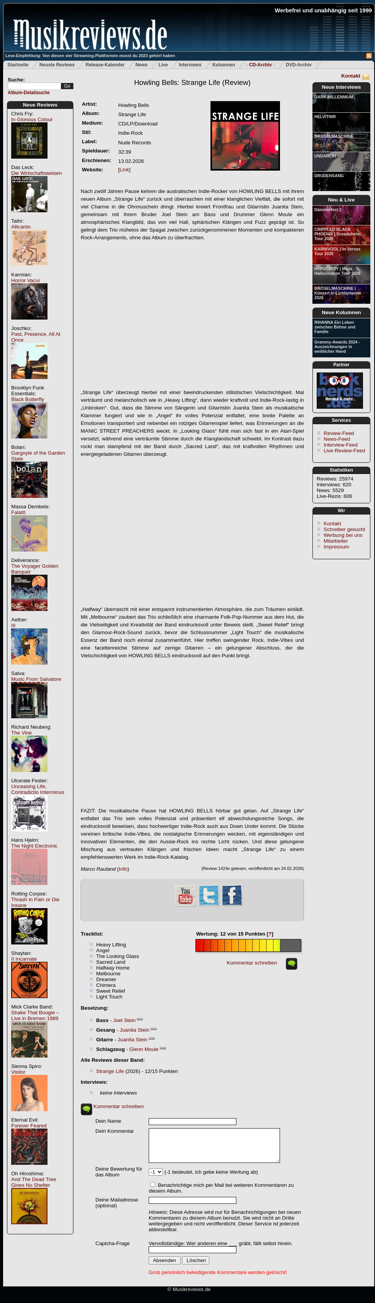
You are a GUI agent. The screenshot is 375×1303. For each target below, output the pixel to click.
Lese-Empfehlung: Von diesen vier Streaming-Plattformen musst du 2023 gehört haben (90, 55)
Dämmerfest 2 (327, 209)
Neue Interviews (341, 87)
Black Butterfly (27, 399)
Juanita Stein (134, 1030)
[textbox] (34, 86)
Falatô (18, 512)
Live (163, 65)
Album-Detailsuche (29, 92)
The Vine (21, 733)
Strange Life (110, 1071)
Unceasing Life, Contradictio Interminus (37, 789)
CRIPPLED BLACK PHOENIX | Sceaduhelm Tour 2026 (337, 234)
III (13, 625)
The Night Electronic (34, 846)
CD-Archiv (260, 65)
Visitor (18, 1072)
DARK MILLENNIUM (333, 97)
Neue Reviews (40, 105)
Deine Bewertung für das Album (119, 1172)
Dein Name (108, 1121)
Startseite (18, 65)
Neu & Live (341, 200)
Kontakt (350, 76)
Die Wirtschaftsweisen (36, 173)
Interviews (190, 65)
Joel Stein (124, 1020)
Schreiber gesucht (344, 529)
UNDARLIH (325, 156)
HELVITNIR (325, 116)
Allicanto (21, 227)
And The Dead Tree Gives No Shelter (33, 1182)
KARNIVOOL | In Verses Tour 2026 (337, 251)
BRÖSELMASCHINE (333, 136)
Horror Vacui (25, 280)
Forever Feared (29, 1126)
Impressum (336, 547)
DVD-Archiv (299, 65)
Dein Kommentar (114, 1131)
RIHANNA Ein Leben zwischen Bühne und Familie (334, 327)
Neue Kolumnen (341, 312)
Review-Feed (339, 433)
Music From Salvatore (36, 679)
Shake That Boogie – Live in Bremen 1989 (35, 1015)
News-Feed (337, 439)
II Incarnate (24, 959)
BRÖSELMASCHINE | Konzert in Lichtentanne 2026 (337, 293)
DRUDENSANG (329, 175)
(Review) (192, 82)
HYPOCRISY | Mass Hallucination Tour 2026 (337, 271)
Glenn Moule (144, 1049)
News (142, 65)
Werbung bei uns (343, 535)
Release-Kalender (105, 65)
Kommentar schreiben (252, 963)
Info (123, 869)
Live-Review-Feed (344, 451)
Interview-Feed (341, 445)
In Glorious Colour (32, 119)
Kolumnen (223, 65)
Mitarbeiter (336, 541)
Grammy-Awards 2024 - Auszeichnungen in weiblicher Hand (337, 347)
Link (124, 170)
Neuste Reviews (57, 65)
